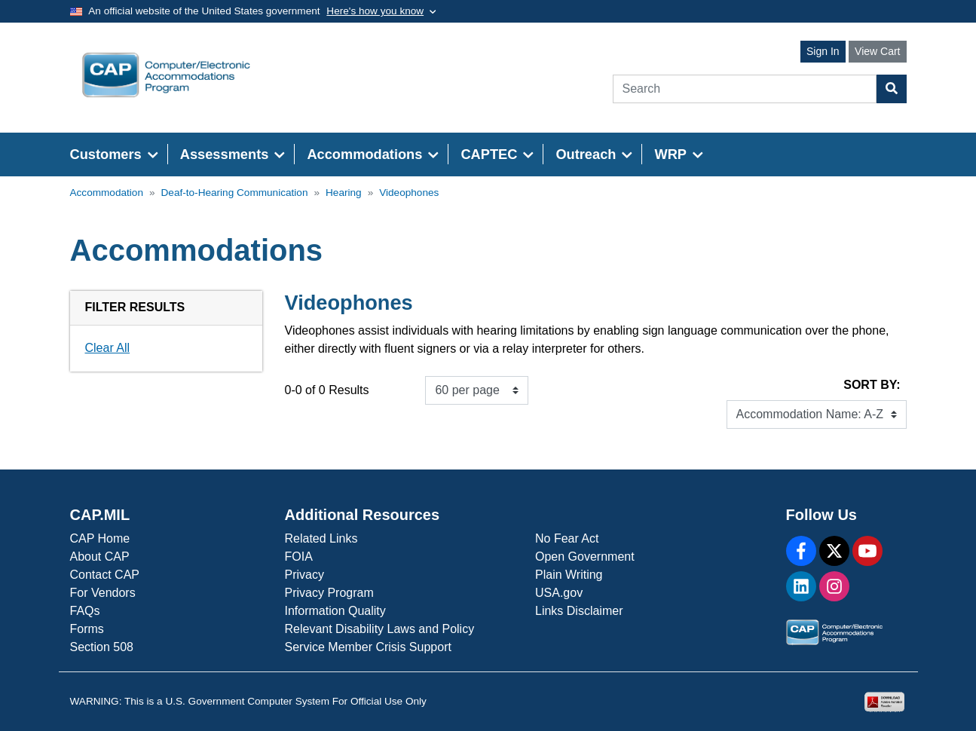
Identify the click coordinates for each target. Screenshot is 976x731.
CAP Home (100, 538)
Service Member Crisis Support (368, 647)
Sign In (823, 51)
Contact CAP (104, 574)
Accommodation (106, 192)
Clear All (107, 347)
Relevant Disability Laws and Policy (380, 628)
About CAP (100, 556)
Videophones (409, 192)
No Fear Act (566, 538)
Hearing (344, 192)
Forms (87, 628)
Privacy (304, 574)
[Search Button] (892, 89)
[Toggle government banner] (381, 11)
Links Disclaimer (579, 610)
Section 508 (102, 647)
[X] (834, 551)
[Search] (745, 89)
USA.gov (559, 592)
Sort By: (871, 384)
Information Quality (335, 610)
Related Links (321, 538)
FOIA (299, 556)
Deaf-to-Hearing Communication (234, 192)
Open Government (585, 556)
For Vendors (103, 592)
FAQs (85, 610)
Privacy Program (329, 592)
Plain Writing (569, 574)
